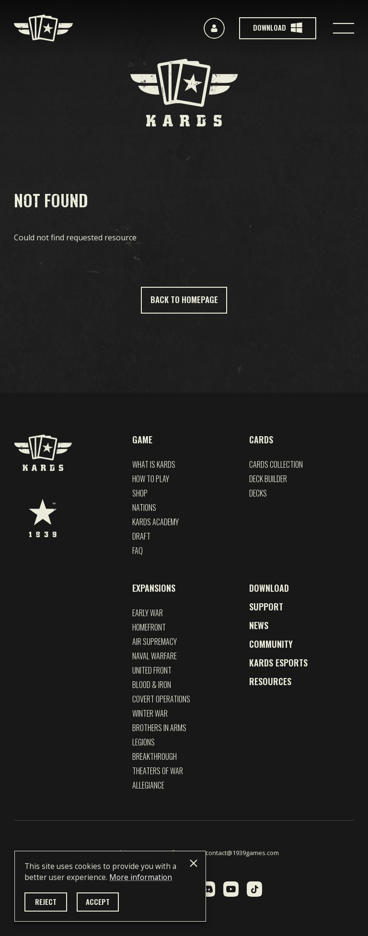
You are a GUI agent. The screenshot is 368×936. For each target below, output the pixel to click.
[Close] (194, 863)
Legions (143, 742)
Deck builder (268, 479)
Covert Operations (161, 699)
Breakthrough (154, 756)
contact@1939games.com (242, 852)
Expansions (153, 588)
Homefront (149, 627)
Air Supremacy (154, 641)
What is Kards (153, 464)
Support (266, 606)
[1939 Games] (42, 518)
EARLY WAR (147, 613)
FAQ (137, 550)
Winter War (150, 713)
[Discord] (207, 889)
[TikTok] (254, 889)
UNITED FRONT (152, 670)
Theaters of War (157, 771)
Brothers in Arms (159, 727)
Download (269, 588)
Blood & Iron (151, 684)
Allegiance (148, 785)
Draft (141, 536)
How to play (150, 479)
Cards (261, 439)
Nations (144, 507)
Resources (270, 681)
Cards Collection (276, 464)
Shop (140, 493)
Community (271, 644)
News (258, 625)
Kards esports (278, 662)
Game (142, 439)
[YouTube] (231, 889)
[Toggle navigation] (343, 28)
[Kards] (43, 28)
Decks (258, 493)
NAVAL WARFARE (154, 656)
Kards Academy (155, 522)
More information (140, 877)
